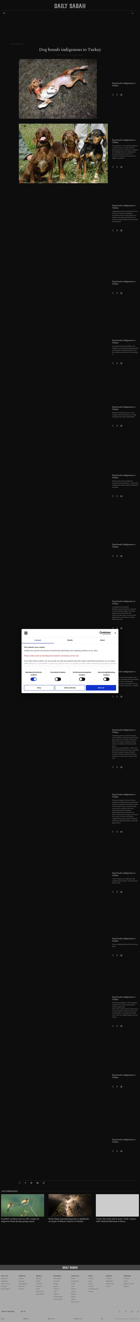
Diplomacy (4, 1278)
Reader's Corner (129, 1284)
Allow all (101, 688)
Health (73, 1278)
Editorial (126, 1286)
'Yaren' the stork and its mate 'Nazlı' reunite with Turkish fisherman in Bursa (116, 1220)
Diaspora (21, 1289)
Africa (38, 1289)
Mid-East (38, 1278)
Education (22, 1281)
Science (73, 1291)
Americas (39, 1284)
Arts (91, 1276)
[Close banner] (115, 633)
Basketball (109, 1281)
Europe (38, 1281)
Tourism (56, 1289)
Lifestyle (75, 1276)
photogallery (17, 44)
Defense (56, 1294)
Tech (55, 1291)
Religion (73, 1294)
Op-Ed (126, 1281)
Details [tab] (70, 640)
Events (91, 1284)
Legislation (4, 1281)
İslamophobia (40, 1294)
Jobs (2, 1319)
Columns (126, 1278)
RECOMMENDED (10, 1191)
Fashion (73, 1289)
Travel (73, 1284)
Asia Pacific (39, 1286)
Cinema (91, 1278)
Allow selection (70, 688)
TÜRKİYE (22, 1276)
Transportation (58, 1297)
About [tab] (102, 640)
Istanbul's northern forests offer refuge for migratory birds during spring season (20, 1220)
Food (72, 1286)
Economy (56, 1281)
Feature (73, 1299)
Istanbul (21, 1278)
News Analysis (5, 1289)
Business (57, 1276)
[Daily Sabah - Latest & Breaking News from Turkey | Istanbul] (70, 6)
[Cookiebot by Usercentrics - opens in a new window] (101, 633)
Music (90, 1281)
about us (51, 1319)
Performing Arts (93, 1289)
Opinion (127, 1276)
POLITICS (4, 1276)
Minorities (22, 1286)
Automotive (57, 1278)
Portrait (91, 1286)
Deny (39, 688)
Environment (75, 1281)
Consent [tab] (37, 640)
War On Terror (5, 1284)
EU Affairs (4, 1286)
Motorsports (110, 1284)
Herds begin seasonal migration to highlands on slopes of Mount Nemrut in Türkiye (68, 1220)
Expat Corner (75, 1302)
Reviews (91, 1291)
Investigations (23, 1284)
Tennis (108, 1286)
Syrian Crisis (39, 1291)
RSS (102, 1319)
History (73, 1297)
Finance (56, 1286)
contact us (78, 1319)
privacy (26, 1319)
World (39, 1276)
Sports (109, 1276)
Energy (56, 1284)
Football (108, 1278)
